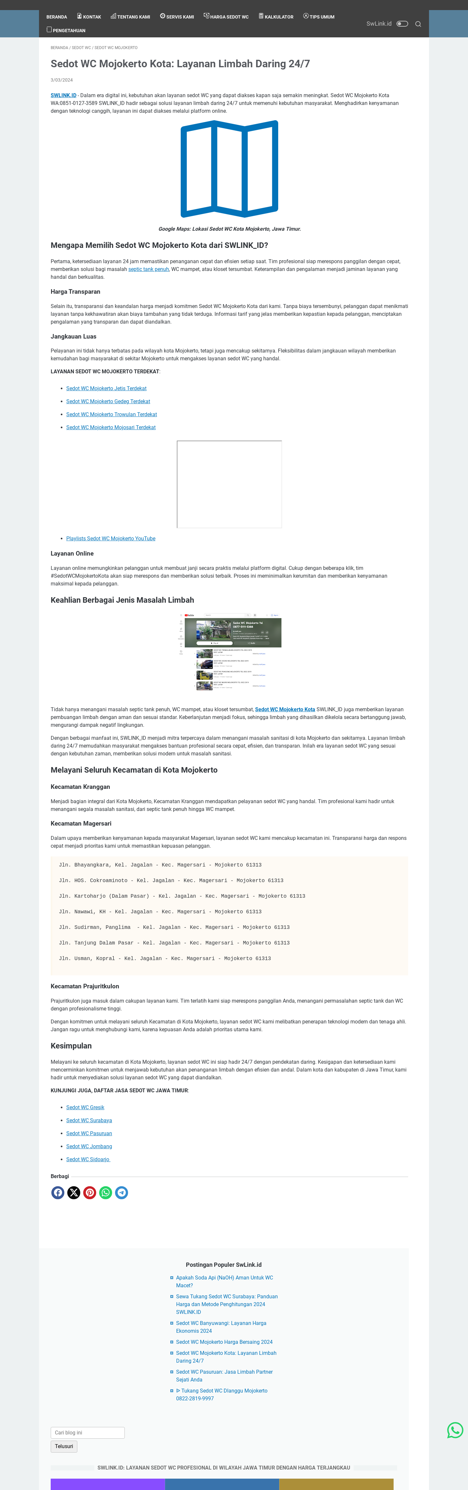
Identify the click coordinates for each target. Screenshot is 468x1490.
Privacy (229, 1380)
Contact (207, 1380)
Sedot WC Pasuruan (89, 1229)
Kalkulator (280, 6)
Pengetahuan (111, 20)
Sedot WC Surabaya (89, 1216)
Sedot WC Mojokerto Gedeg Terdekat (108, 442)
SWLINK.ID (63, 105)
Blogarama (68, 1463)
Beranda (61, 6)
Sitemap (280, 1380)
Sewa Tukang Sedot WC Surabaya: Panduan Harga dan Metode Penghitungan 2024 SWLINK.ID (366, 87)
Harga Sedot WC (230, 6)
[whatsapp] (105, 1288)
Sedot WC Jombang (89, 1242)
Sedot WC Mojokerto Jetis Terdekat (106, 429)
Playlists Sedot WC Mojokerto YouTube (110, 579)
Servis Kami (181, 6)
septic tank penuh (271, 287)
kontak (93, 6)
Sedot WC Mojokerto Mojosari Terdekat (111, 468)
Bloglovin (95, 1463)
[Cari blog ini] (357, 224)
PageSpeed (122, 1463)
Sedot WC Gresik (85, 1203)
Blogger (266, 1480)
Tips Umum (66, 20)
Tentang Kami (134, 6)
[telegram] (121, 1288)
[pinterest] (90, 1288)
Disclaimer (254, 1380)
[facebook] (58, 1288)
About (185, 1380)
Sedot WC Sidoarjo (88, 1255)
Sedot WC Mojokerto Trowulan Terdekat (111, 455)
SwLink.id (204, 1480)
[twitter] (74, 1288)
